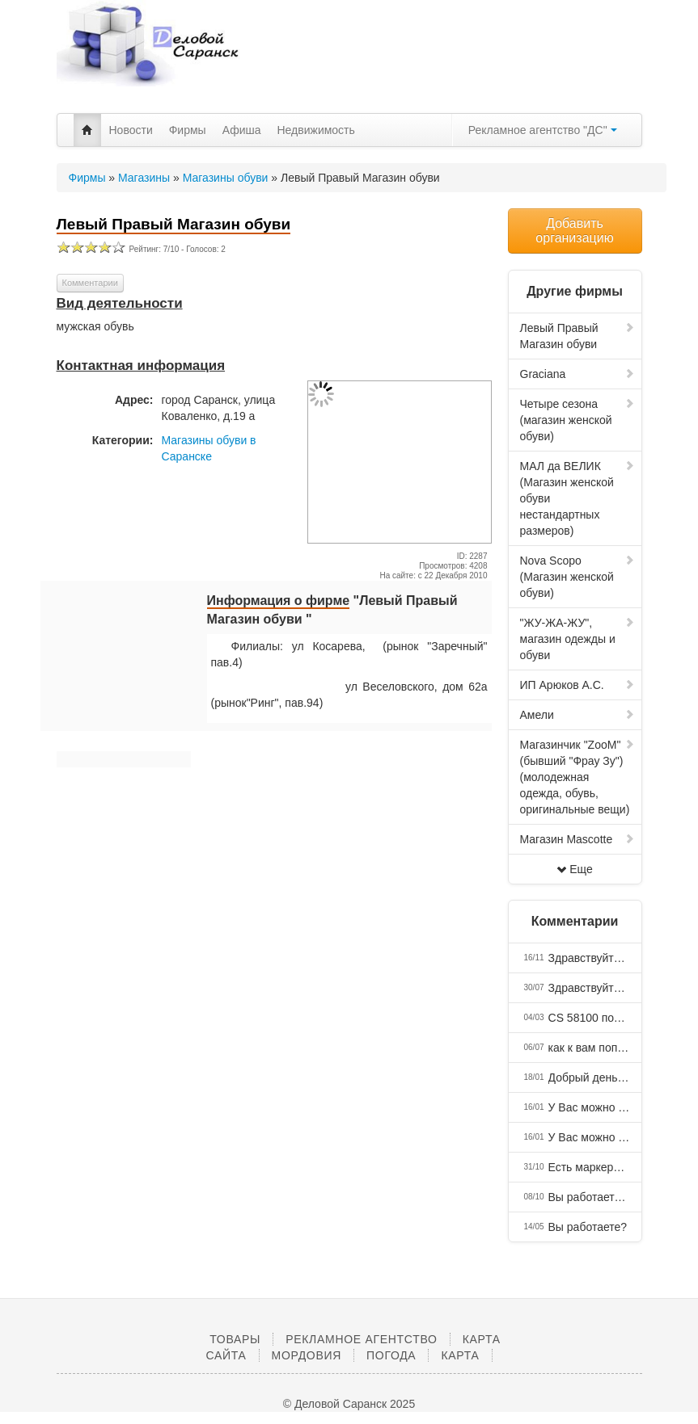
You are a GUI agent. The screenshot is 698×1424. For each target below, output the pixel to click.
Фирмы (187, 130)
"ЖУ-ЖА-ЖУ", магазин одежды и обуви (577, 639)
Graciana (577, 374)
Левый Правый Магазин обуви (577, 336)
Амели (577, 714)
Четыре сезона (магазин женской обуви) (577, 420)
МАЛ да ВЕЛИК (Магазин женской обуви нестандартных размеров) (577, 498)
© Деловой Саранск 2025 (349, 1403)
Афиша (241, 130)
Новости (131, 130)
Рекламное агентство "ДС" (542, 130)
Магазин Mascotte (577, 839)
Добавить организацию (574, 230)
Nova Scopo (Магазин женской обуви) (577, 576)
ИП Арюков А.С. (577, 684)
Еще (574, 869)
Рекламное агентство (361, 1339)
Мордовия (306, 1355)
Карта (460, 1355)
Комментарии (90, 283)
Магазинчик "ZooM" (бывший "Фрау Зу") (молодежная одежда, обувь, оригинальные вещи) (577, 777)
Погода (391, 1355)
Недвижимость (316, 130)
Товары (234, 1339)
